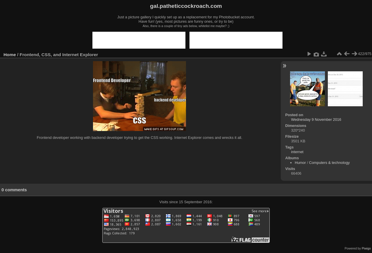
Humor (300, 162)
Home (9, 54)
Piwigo (366, 248)
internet (297, 152)
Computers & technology (329, 162)
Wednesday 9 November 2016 (316, 119)
